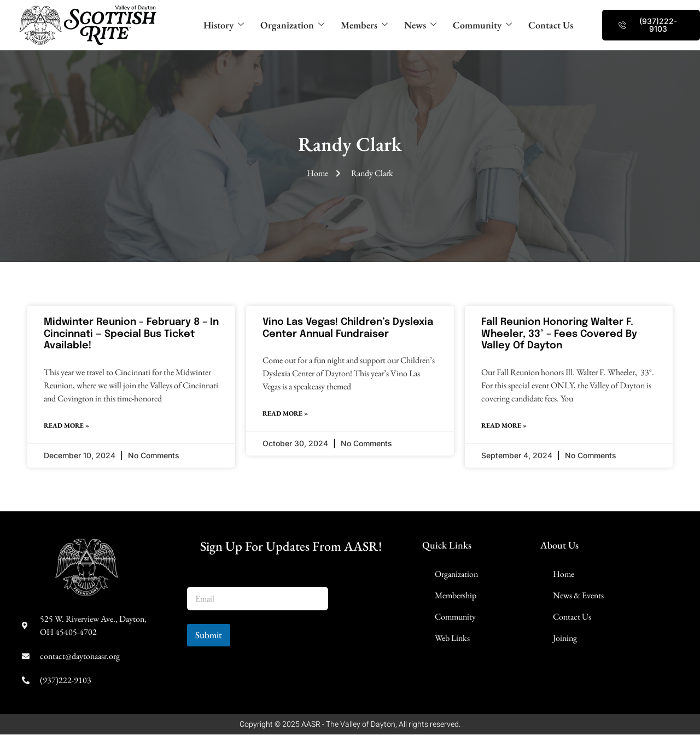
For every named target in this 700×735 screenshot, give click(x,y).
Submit (208, 635)
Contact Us (557, 25)
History (216, 25)
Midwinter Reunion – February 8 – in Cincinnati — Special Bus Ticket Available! (131, 334)
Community (485, 25)
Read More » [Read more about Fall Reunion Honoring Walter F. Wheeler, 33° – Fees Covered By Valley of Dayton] (504, 426)
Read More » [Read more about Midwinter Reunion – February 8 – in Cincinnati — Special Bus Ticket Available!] (66, 426)
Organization (287, 25)
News (421, 25)
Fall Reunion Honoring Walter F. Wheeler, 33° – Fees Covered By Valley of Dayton (559, 334)
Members (362, 25)
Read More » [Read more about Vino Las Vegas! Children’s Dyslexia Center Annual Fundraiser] (285, 414)
